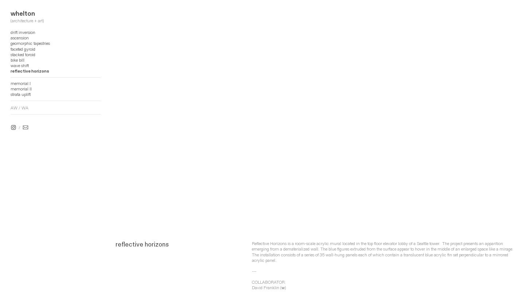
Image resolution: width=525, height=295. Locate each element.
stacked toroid (23, 55)
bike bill (17, 60)
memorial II (21, 89)
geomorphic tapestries (30, 43)
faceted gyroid (23, 49)
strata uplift (21, 94)
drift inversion (23, 32)
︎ (13, 128)
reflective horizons (30, 71)
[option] (315, 123)
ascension (20, 38)
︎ (25, 128)
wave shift (20, 66)
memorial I (21, 83)
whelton (23, 13)
